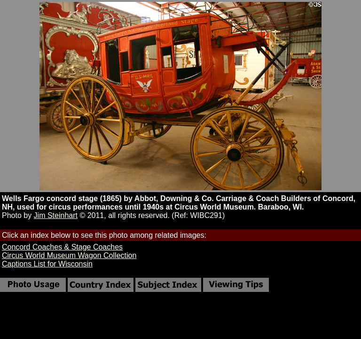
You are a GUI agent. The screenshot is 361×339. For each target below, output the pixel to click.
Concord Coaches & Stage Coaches (62, 247)
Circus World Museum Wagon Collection (69, 255)
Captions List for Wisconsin (47, 264)
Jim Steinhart (56, 215)
